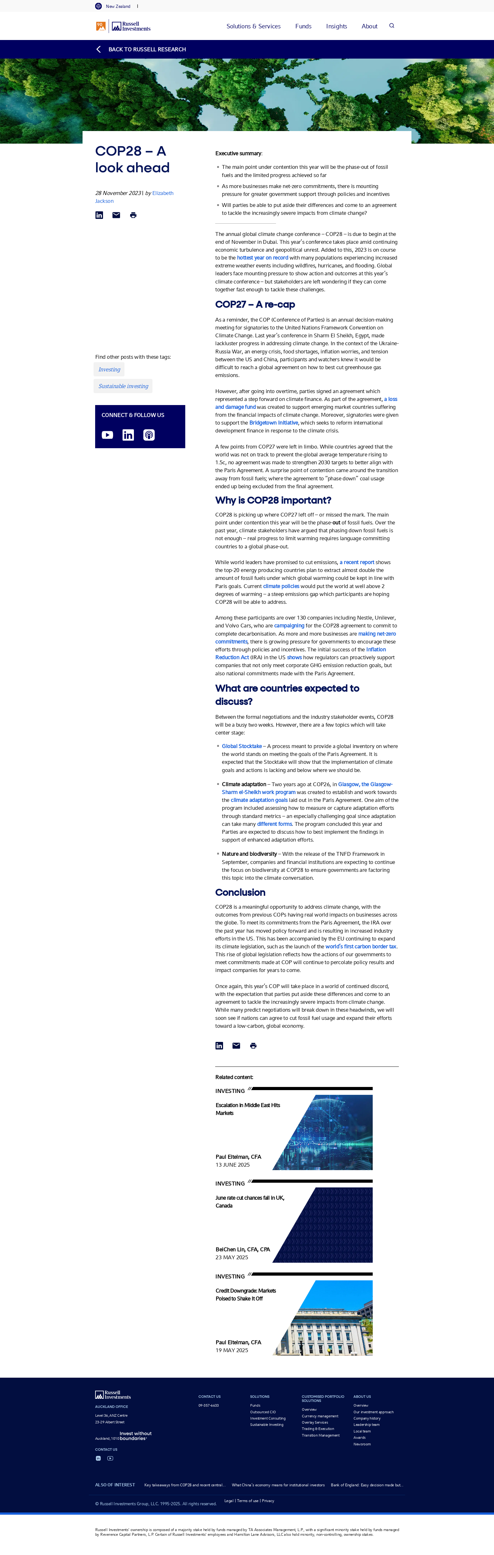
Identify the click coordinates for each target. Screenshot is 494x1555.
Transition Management (320, 1435)
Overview (309, 1409)
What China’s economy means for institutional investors (278, 1485)
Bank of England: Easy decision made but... (367, 1485)
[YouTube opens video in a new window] (107, 435)
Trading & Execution (318, 1428)
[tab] (116, 6)
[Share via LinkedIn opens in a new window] (99, 216)
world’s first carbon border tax (360, 946)
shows (295, 657)
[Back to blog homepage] (140, 49)
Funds (255, 1405)
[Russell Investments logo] (123, 26)
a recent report (357, 562)
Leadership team (366, 1424)
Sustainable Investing (266, 1424)
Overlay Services (315, 1422)
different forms (274, 823)
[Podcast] (149, 435)
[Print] (133, 216)
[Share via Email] (116, 216)
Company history (367, 1418)
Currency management (320, 1416)
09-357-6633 (208, 1405)
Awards (359, 1437)
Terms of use (248, 1500)
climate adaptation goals (259, 800)
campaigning (290, 625)
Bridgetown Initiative (273, 422)
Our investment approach (373, 1412)
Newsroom (362, 1444)
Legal (228, 1500)
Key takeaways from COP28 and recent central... (185, 1485)
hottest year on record (262, 257)
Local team (361, 1431)
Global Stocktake (241, 746)
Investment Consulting (267, 1418)
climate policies (281, 586)
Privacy (268, 1500)
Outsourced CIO (263, 1412)
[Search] (391, 26)
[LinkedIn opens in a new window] (128, 435)
